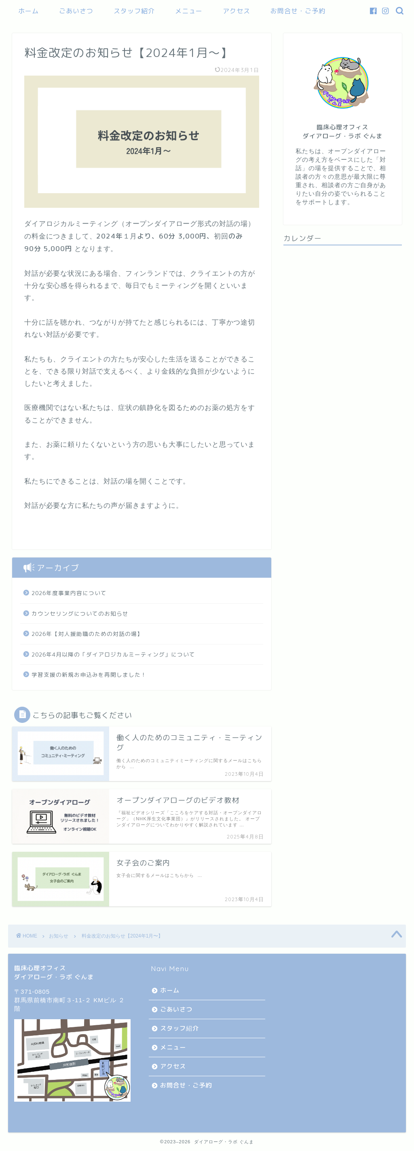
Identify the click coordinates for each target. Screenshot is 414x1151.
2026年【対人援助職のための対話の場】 (87, 634)
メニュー (189, 11)
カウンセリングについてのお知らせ (80, 613)
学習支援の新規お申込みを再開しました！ (89, 674)
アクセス (236, 11)
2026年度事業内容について (69, 593)
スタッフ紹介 (134, 11)
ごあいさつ (76, 11)
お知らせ (58, 936)
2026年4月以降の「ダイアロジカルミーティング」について (113, 654)
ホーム (28, 11)
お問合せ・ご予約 (297, 11)
